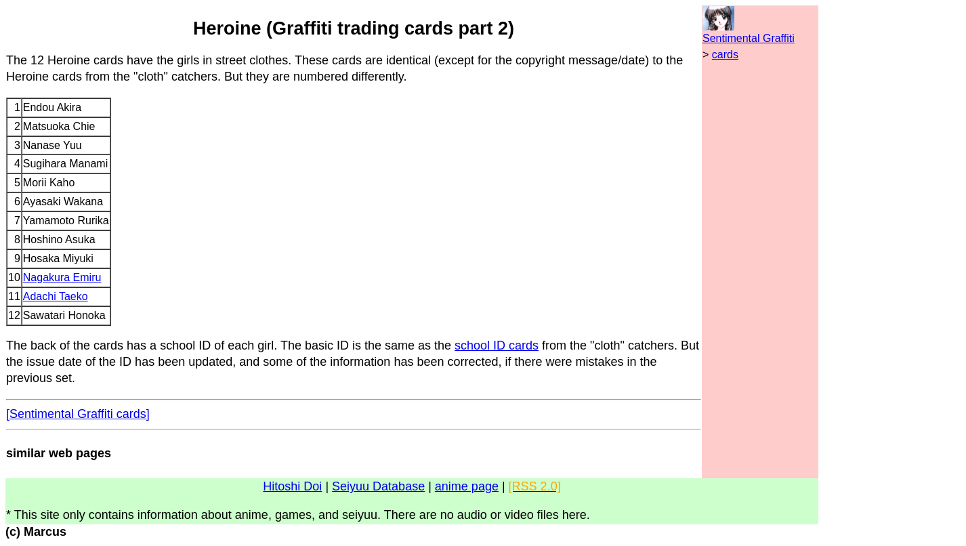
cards (725, 54)
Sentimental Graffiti (748, 38)
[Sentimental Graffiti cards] (78, 414)
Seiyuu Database (378, 486)
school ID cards (497, 345)
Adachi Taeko (55, 296)
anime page (467, 486)
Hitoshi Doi (292, 486)
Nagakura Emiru (62, 277)
